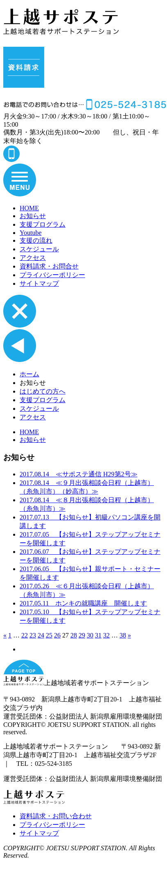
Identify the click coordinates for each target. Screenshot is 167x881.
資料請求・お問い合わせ (56, 816)
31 (98, 635)
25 (49, 635)
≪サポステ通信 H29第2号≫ (79, 474)
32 (106, 635)
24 (41, 635)
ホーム (29, 374)
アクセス (33, 257)
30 (90, 635)
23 (32, 635)
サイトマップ (39, 283)
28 (73, 635)
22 (24, 635)
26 (57, 635)
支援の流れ (36, 240)
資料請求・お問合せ (49, 266)
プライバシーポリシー (52, 274)
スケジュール (39, 249)
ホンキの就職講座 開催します (83, 603)
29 (82, 635)
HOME (29, 208)
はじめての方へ (42, 391)
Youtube (31, 232)
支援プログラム (42, 224)
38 (123, 635)
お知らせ (33, 215)
